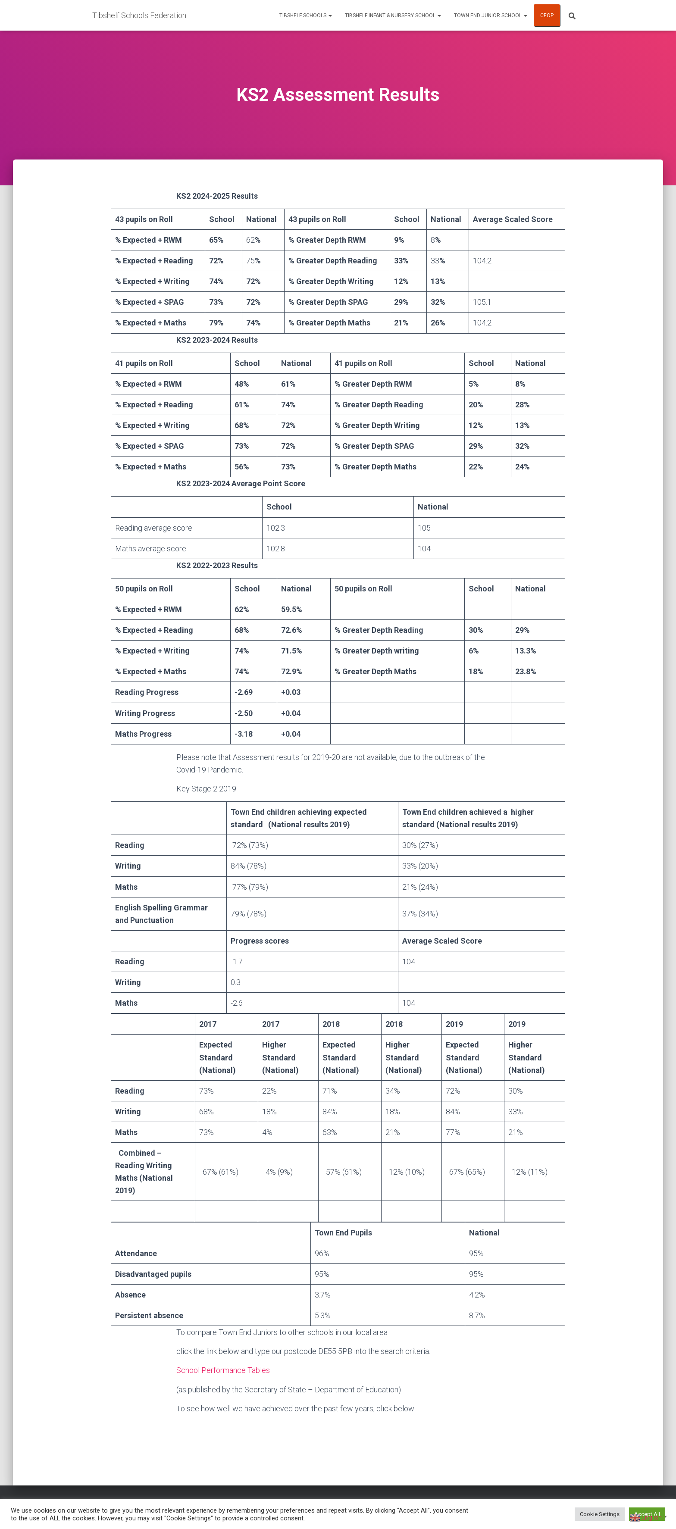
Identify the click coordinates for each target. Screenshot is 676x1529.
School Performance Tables (223, 1370)
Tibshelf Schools (305, 16)
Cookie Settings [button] (600, 1514)
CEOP (547, 16)
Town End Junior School (490, 16)
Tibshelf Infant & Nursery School (393, 16)
